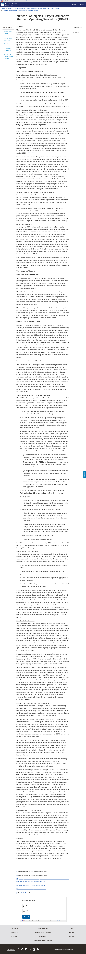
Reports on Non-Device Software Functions (8, 56)
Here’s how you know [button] (31, 1)
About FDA (10, 8)
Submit (26, 917)
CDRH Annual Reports (7, 32)
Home (3, 8)
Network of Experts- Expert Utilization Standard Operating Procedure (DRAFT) (23, 10)
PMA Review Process (24, 892)
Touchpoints (56, 920)
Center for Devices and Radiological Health (38, 8)
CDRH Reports (55, 8)
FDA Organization (20, 8)
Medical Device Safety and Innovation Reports (8, 41)
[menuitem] (77, 30)
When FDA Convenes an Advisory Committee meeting (32, 885)
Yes (27, 906)
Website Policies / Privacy (43, 932)
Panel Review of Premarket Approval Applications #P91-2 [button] (32, 889)
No (27, 911)
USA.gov (71, 936)
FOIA (71, 928)
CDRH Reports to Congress (8, 49)
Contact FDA (11, 949)
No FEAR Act (43, 936)
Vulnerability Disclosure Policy (43, 940)
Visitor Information (43, 928)
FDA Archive (14, 928)
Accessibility (14, 936)
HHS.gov (71, 932)
